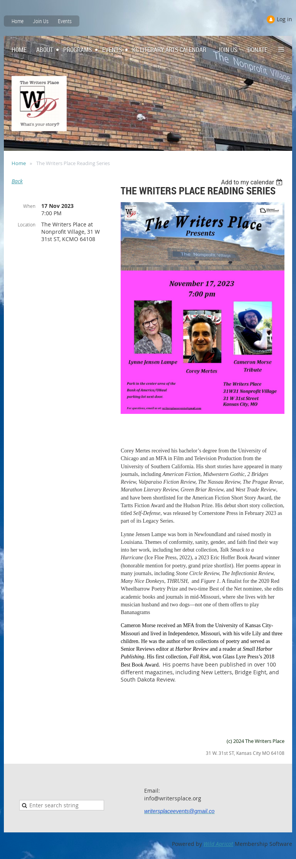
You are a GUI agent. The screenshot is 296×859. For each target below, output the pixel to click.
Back (17, 181)
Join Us (41, 21)
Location (26, 224)
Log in (284, 19)
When (29, 206)
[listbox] (252, 182)
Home (18, 21)
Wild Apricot (218, 843)
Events (65, 21)
